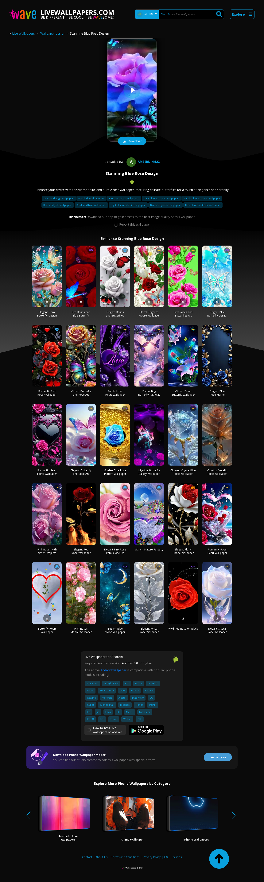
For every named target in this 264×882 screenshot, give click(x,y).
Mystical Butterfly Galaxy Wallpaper (149, 472)
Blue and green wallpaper (165, 205)
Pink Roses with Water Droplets (47, 551)
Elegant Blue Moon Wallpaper (115, 630)
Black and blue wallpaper (91, 205)
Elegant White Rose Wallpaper (149, 630)
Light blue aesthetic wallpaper (128, 205)
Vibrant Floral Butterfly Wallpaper (183, 392)
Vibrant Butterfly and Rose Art (81, 392)
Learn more (217, 757)
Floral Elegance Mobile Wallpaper (149, 313)
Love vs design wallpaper (59, 198)
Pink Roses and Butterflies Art (183, 313)
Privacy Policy (152, 857)
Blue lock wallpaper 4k (91, 198)
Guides (177, 857)
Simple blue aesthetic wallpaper (201, 198)
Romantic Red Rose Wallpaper (46, 392)
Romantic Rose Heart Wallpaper (217, 551)
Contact (87, 857)
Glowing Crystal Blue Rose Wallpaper (183, 472)
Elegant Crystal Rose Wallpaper (217, 630)
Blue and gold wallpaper (57, 205)
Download (132, 141)
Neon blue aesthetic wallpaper (203, 205)
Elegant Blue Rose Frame (217, 392)
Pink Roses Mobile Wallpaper (81, 630)
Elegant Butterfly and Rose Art (81, 472)
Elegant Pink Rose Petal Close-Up (115, 551)
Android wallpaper (113, 670)
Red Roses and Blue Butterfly (81, 313)
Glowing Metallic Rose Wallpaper (217, 472)
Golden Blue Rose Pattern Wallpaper (115, 472)
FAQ (166, 857)
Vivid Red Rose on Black (183, 628)
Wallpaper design (52, 33)
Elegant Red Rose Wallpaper (81, 551)
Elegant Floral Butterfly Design (47, 313)
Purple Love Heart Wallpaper (115, 392)
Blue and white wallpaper (124, 198)
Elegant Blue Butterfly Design (217, 313)
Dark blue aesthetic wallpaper (161, 198)
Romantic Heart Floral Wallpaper (47, 472)
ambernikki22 (143, 162)
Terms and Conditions (125, 857)
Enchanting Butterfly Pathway (149, 392)
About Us (101, 857)
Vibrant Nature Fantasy (149, 549)
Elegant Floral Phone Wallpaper (183, 551)
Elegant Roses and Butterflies (115, 313)
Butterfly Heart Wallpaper (47, 630)
